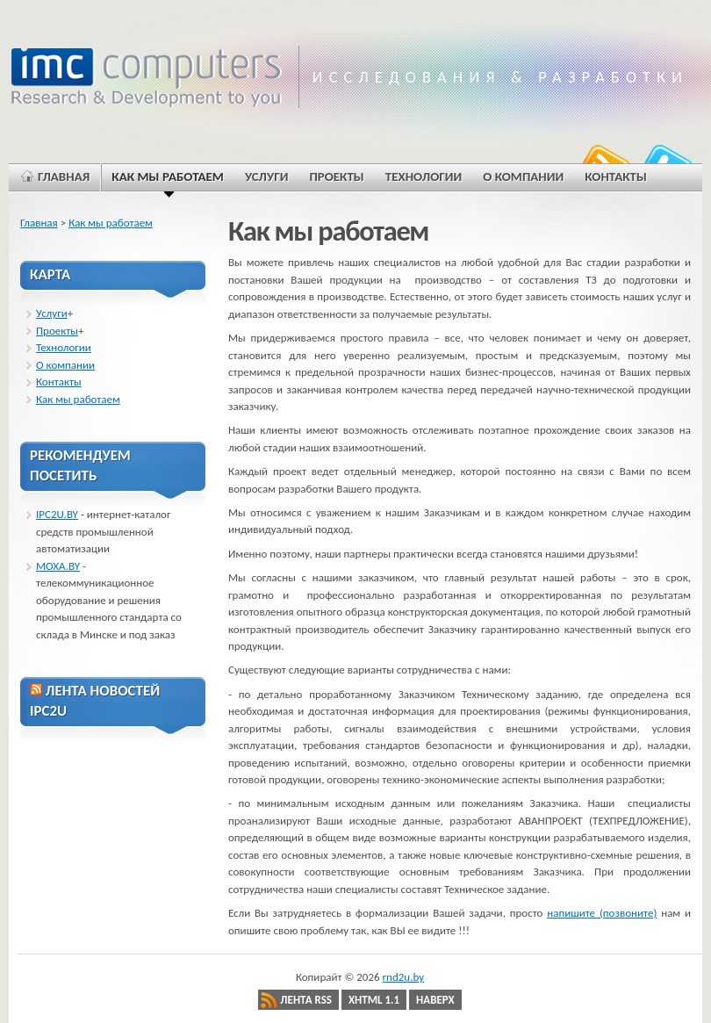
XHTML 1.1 (373, 999)
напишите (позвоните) (602, 912)
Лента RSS (306, 999)
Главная (39, 222)
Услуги (52, 313)
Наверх (435, 999)
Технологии (63, 347)
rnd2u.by (404, 976)
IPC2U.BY (57, 514)
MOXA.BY (58, 566)
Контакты (59, 381)
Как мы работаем (110, 222)
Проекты (57, 330)
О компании (65, 364)
